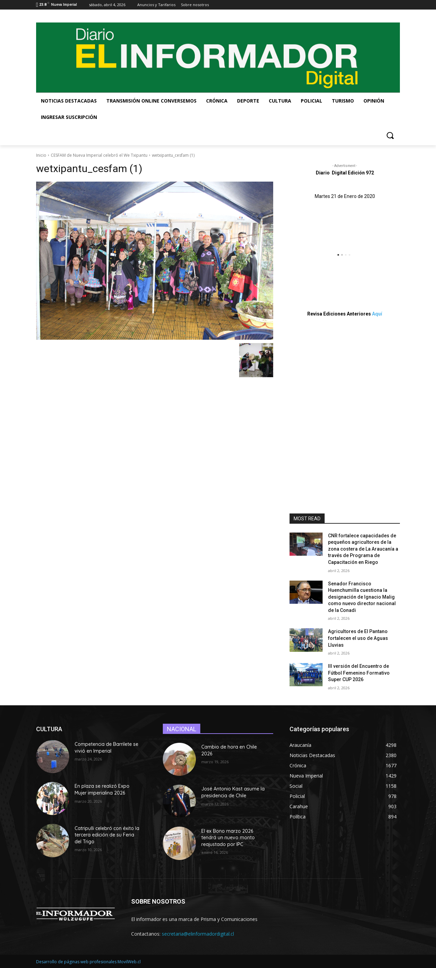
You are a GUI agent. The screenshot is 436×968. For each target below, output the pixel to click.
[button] (390, 135)
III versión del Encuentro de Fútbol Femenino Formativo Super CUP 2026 (359, 672)
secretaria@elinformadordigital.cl (198, 934)
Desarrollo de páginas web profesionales (76, 962)
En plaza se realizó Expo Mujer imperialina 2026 (102, 789)
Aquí (377, 314)
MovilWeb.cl (129, 962)
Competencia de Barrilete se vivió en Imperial (106, 747)
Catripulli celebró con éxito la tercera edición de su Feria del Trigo (107, 835)
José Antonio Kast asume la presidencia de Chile (233, 792)
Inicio (41, 155)
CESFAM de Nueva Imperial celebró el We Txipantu (99, 155)
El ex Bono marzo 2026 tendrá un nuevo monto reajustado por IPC (228, 837)
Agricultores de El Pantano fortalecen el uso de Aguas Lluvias (358, 638)
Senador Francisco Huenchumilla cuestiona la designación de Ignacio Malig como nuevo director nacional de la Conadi (362, 597)
